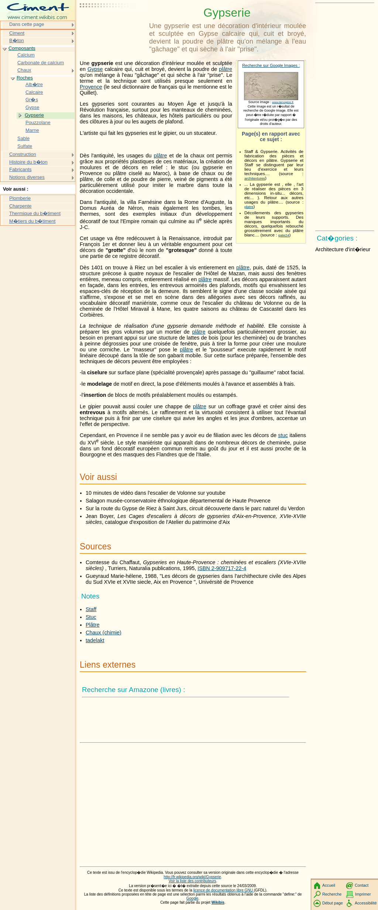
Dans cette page (26, 24)
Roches (25, 78)
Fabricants (20, 169)
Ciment (16, 33)
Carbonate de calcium (40, 62)
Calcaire (34, 92)
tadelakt (95, 640)
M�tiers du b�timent (32, 221)
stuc (283, 435)
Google (192, 898)
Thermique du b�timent (35, 213)
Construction (22, 154)
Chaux (24, 70)
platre (248, 207)
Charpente (20, 206)
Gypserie (34, 115)
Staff (91, 609)
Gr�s (31, 99)
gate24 (283, 235)
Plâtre (93, 625)
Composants (21, 48)
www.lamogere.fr (282, 102)
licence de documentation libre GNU (223, 890)
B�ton (16, 40)
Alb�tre (34, 84)
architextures (254, 178)
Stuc (91, 617)
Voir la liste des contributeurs (192, 881)
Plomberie (20, 198)
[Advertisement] (113, 24)
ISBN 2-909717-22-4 (221, 568)
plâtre (225, 69)
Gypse (95, 69)
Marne (32, 130)
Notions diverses (27, 177)
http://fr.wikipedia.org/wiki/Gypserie (192, 877)
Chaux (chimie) (103, 632)
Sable (23, 138)
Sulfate (24, 146)
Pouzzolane (38, 122)
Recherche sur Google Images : (271, 65)
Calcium (26, 55)
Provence (91, 87)
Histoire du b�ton (28, 162)
